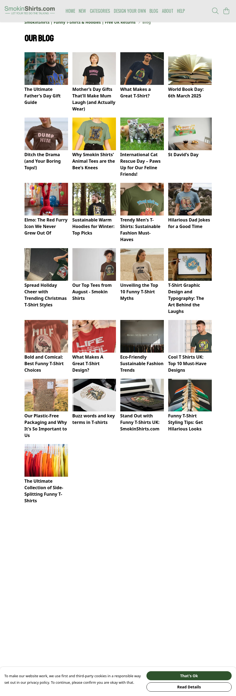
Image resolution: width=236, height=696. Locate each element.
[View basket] (226, 10)
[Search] (215, 10)
